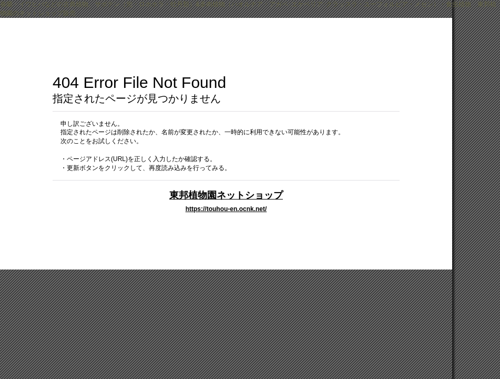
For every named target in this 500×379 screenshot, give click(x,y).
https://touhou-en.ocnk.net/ (226, 209)
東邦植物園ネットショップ (226, 195)
